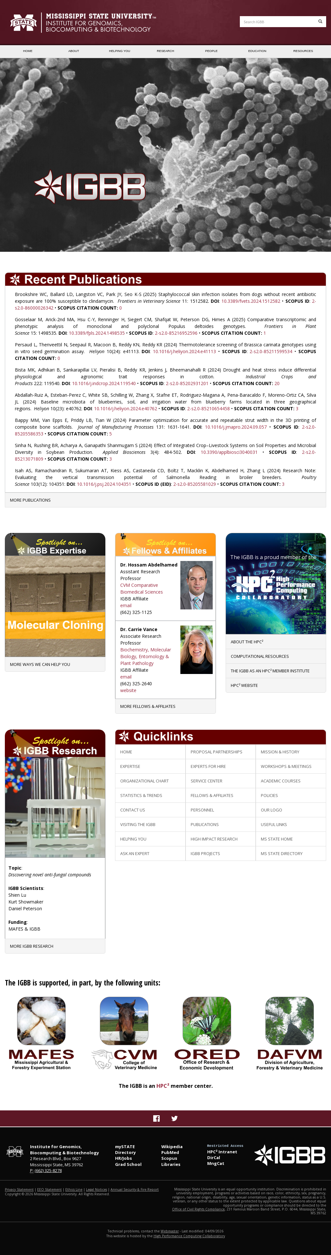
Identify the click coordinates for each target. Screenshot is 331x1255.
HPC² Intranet (222, 1152)
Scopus (169, 1158)
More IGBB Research (31, 946)
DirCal (213, 1157)
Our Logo (271, 810)
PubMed (170, 1152)
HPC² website (244, 685)
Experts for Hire (208, 766)
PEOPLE (211, 51)
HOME (28, 51)
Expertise (130, 766)
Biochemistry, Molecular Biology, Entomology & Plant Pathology (145, 656)
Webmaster (170, 1231)
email (126, 605)
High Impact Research (214, 839)
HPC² (162, 1085)
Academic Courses (281, 781)
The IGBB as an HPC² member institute (270, 671)
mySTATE (125, 1146)
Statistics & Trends (141, 795)
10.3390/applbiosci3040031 (229, 452)
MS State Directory (282, 853)
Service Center (206, 781)
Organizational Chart (144, 781)
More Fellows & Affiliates (148, 706)
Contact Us (132, 810)
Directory (125, 1152)
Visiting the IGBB (137, 824)
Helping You (133, 839)
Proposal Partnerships (216, 752)
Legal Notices (96, 1189)
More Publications (30, 500)
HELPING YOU (119, 51)
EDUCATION (257, 51)
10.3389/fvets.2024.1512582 (250, 301)
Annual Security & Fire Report (135, 1189)
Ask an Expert (134, 853)
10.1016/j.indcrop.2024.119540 (104, 383)
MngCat (215, 1163)
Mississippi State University (21, 22)
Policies (269, 795)
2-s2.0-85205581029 (194, 484)
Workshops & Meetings (286, 766)
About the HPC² (247, 642)
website (128, 690)
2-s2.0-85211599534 (271, 351)
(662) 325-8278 (48, 1170)
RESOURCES (303, 51)
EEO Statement (49, 1189)
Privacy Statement (19, 1189)
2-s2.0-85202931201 (187, 383)
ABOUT (73, 51)
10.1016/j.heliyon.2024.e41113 (184, 351)
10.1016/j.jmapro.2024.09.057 (236, 427)
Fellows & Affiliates (212, 795)
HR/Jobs (123, 1158)
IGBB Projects (205, 853)
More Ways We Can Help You (40, 664)
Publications (205, 824)
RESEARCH (165, 51)
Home (126, 752)
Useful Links (274, 824)
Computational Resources (260, 656)
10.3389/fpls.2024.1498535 (97, 333)
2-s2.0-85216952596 (176, 333)
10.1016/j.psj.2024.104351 (104, 484)
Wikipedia (172, 1146)
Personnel (202, 810)
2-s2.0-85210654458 (208, 408)
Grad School (128, 1164)
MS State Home (277, 839)
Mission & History (280, 752)
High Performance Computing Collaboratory (189, 1236)
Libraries (170, 1164)
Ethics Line (73, 1189)
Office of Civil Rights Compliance (198, 1209)
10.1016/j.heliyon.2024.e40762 (125, 408)
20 (277, 383)
